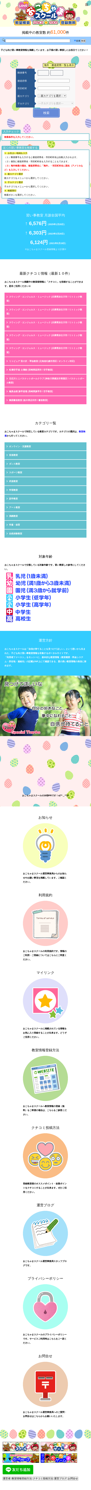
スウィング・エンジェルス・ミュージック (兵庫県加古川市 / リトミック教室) (44, 298)
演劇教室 (13, 516)
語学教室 (13, 498)
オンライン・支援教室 (20, 446)
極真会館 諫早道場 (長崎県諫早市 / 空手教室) (31, 391)
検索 (46, 113)
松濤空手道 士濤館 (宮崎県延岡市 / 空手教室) (31, 370)
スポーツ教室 (15, 472)
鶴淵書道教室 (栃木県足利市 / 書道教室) (28, 400)
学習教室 (13, 490)
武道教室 (13, 481)
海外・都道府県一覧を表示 (59, 65)
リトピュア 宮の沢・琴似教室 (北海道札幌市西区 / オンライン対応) (42, 361)
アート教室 (14, 507)
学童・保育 (14, 525)
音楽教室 (13, 455)
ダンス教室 (14, 464)
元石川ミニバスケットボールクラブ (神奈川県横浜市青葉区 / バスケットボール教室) (45, 380)
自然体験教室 (15, 533)
